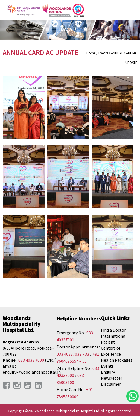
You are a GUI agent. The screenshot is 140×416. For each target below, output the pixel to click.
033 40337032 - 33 (73, 354)
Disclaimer (111, 384)
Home (90, 53)
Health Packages (116, 360)
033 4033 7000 (31, 360)
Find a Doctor (113, 330)
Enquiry (108, 372)
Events (107, 366)
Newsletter (111, 378)
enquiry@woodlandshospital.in (32, 372)
